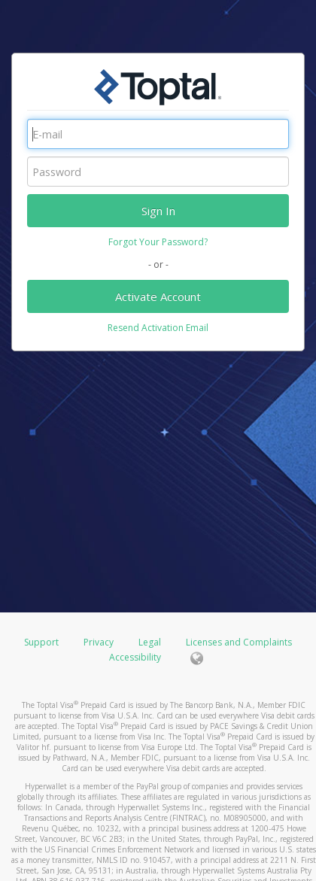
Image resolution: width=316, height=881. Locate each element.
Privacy (99, 642)
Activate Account (158, 296)
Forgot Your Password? (158, 241)
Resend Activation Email (158, 327)
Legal (149, 642)
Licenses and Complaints (239, 642)
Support (41, 642)
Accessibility (135, 657)
